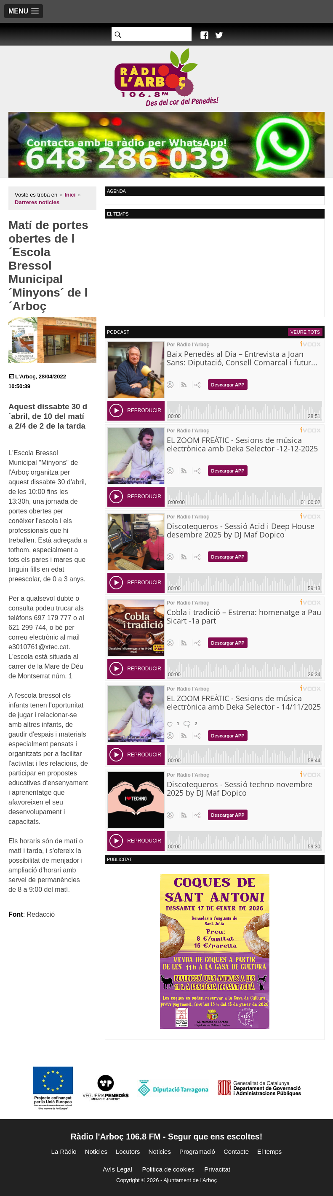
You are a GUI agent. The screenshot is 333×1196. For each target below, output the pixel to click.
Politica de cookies (168, 1169)
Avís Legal (117, 1169)
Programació (197, 1151)
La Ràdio (64, 1151)
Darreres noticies (37, 202)
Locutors (128, 1151)
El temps (269, 1151)
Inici (69, 195)
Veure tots (305, 332)
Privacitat (217, 1169)
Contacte (236, 1151)
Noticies (96, 1151)
